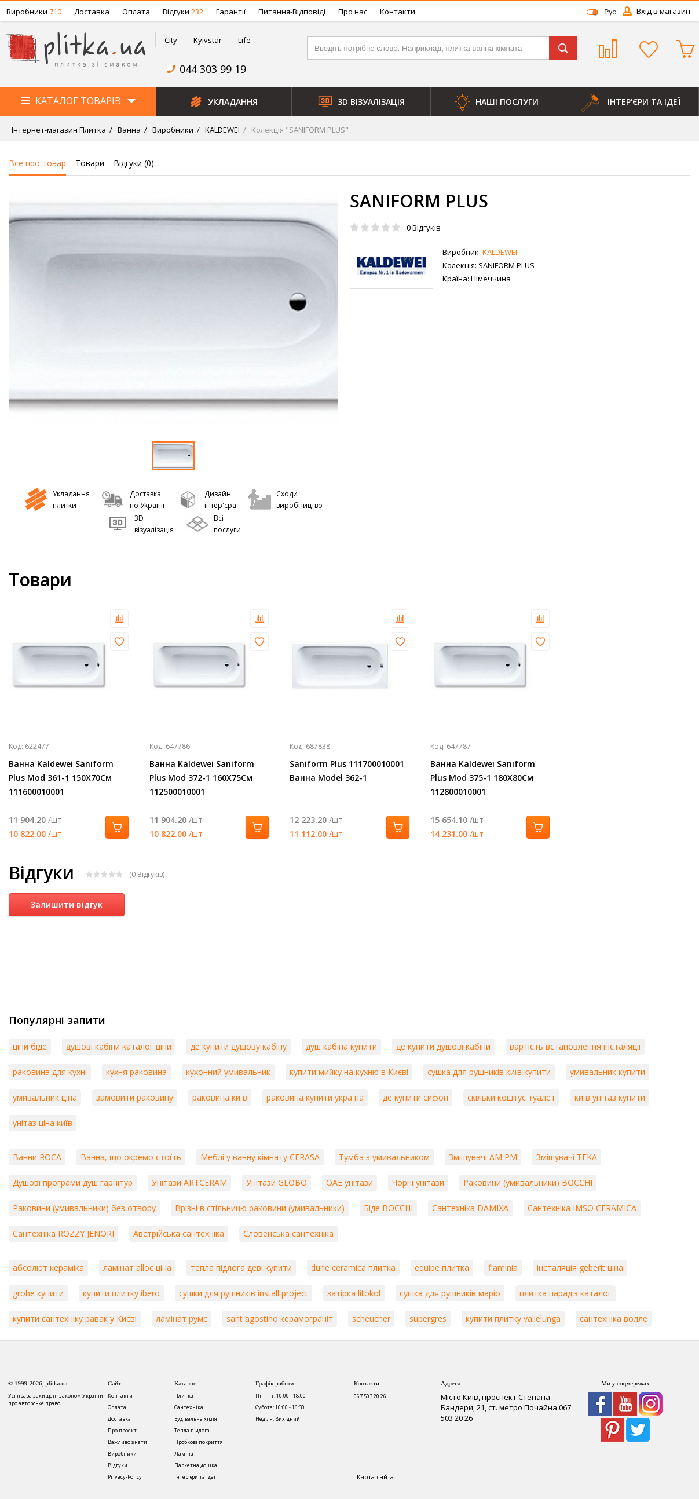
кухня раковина (136, 1071)
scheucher (371, 1318)
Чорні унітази (418, 1182)
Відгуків (424, 227)
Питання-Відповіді (291, 11)
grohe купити (38, 1293)
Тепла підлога (192, 1430)
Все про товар (37, 163)
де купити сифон (415, 1097)
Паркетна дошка (195, 1465)
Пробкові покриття (198, 1442)
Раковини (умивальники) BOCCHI (527, 1182)
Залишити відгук (67, 904)
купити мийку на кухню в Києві (349, 1071)
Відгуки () (134, 163)
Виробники (33, 11)
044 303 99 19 (213, 69)
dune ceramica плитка (353, 1267)
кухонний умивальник (228, 1071)
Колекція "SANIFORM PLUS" (299, 130)
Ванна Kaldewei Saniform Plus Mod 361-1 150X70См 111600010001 (61, 777)
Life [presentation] (244, 40)
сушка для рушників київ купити (489, 1071)
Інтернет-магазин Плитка (59, 130)
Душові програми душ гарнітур (73, 1182)
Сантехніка (188, 1407)
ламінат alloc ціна (137, 1267)
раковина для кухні (50, 1071)
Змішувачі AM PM (483, 1156)
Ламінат (185, 1453)
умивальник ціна (45, 1097)
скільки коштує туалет (511, 1097)
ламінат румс (181, 1318)
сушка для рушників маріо (450, 1293)
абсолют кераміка (48, 1267)
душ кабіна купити (341, 1046)
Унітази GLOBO (276, 1182)
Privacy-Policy (125, 1476)
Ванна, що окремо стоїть (130, 1156)
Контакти (397, 11)
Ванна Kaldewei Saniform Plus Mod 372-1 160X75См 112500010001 (201, 777)
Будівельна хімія (195, 1419)
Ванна (128, 130)
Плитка (183, 1395)
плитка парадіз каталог (565, 1293)
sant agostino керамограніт (279, 1318)
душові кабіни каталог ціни (118, 1046)
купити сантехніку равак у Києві (75, 1318)
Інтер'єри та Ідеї (194, 1476)
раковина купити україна (315, 1097)
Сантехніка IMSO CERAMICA (582, 1207)
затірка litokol (353, 1293)
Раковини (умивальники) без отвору (84, 1207)
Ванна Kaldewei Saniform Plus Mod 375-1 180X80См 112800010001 (482, 777)
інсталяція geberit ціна (580, 1267)
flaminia (503, 1267)
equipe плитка (442, 1267)
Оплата (136, 11)
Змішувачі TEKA (566, 1156)
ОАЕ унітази (349, 1182)
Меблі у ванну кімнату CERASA (260, 1156)
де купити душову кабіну (239, 1046)
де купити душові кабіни (443, 1046)
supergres (428, 1318)
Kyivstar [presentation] (207, 40)
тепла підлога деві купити (241, 1267)
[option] (173, 308)
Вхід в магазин (663, 11)
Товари (89, 163)
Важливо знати (127, 1442)
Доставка (91, 11)
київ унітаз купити (609, 1097)
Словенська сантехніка (288, 1233)
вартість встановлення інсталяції (575, 1046)
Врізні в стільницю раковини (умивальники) (260, 1207)
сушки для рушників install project (243, 1293)
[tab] (169, 39)
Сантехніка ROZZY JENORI (63, 1233)
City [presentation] (170, 40)
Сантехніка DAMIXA (470, 1207)
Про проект (122, 1430)
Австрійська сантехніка (178, 1233)
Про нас (352, 11)
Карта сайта (375, 1476)
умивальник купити (607, 1071)
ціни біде (30, 1046)
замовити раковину (134, 1097)
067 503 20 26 (370, 1396)
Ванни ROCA (37, 1156)
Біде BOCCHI (388, 1207)
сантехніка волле (613, 1318)
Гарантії (231, 11)
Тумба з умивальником (384, 1156)
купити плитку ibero (121, 1293)
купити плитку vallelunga (513, 1318)
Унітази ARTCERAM (189, 1182)
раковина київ (219, 1097)
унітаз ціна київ (42, 1122)
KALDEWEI (221, 130)
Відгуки (183, 11)
